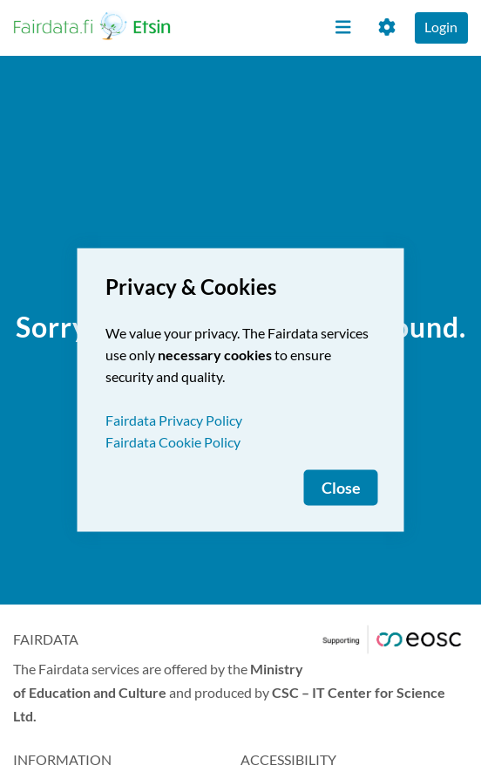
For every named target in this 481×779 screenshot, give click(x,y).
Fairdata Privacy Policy (173, 419)
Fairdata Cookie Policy (172, 441)
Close (341, 487)
